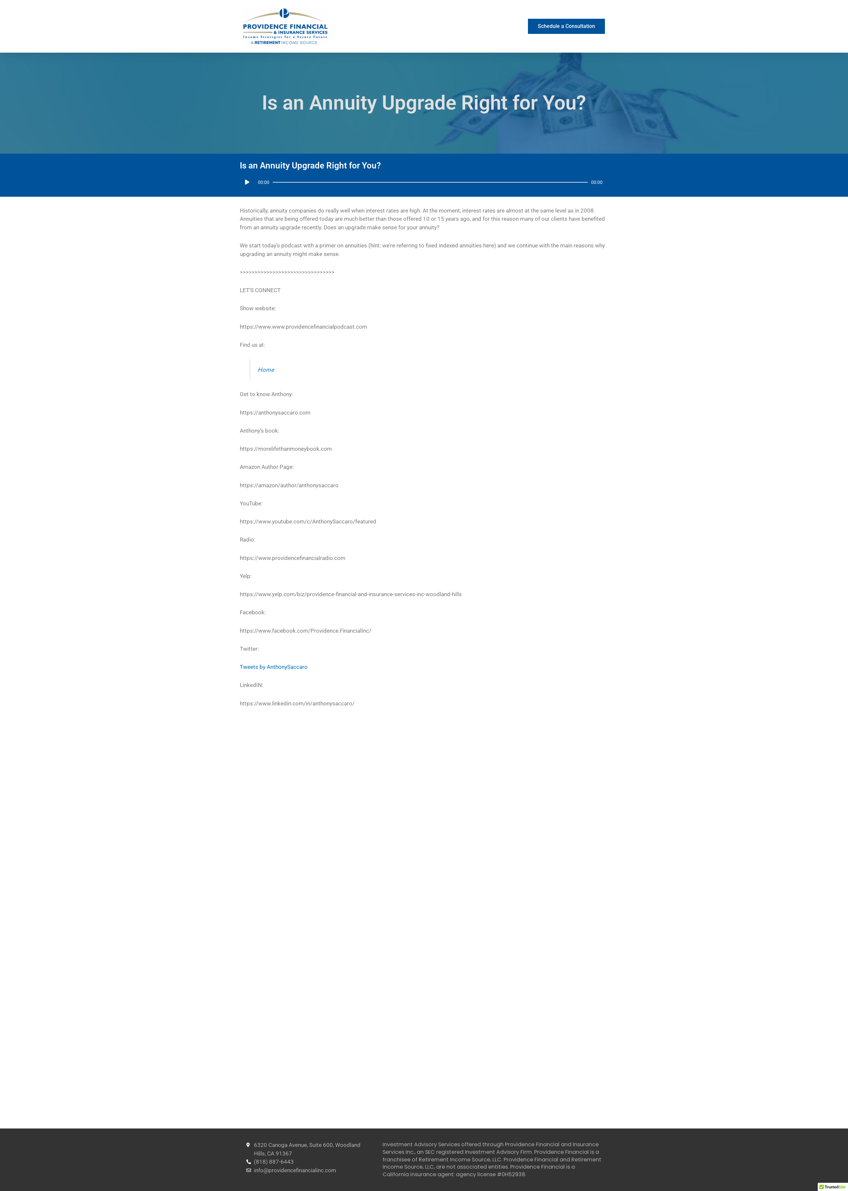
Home (265, 369)
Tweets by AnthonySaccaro (274, 667)
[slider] (430, 182)
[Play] (247, 182)
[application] (421, 182)
